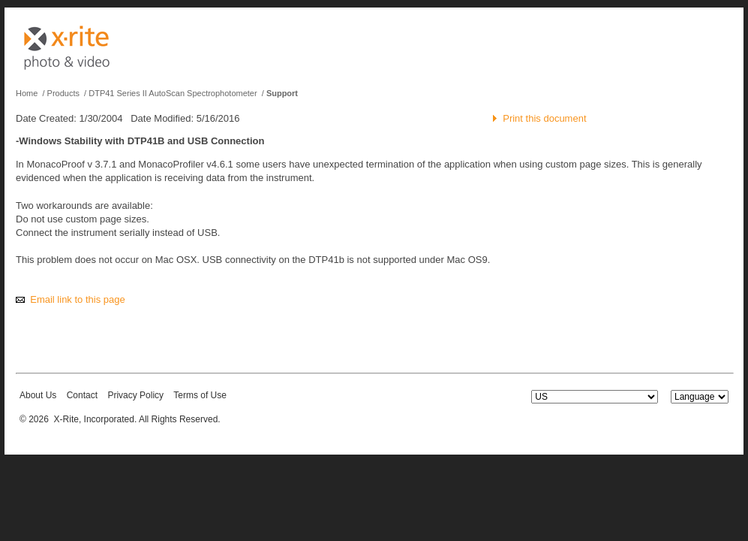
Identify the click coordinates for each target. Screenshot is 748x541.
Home (27, 93)
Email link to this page (77, 299)
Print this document (544, 118)
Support (282, 93)
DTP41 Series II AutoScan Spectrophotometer (173, 93)
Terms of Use (200, 395)
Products (63, 93)
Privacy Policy (135, 395)
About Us (38, 395)
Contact (82, 395)
